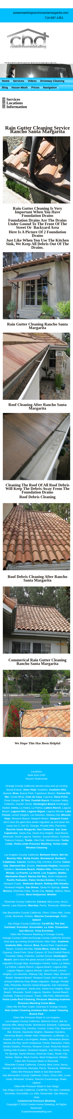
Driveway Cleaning (52, 80)
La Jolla (49, 927)
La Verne (34, 872)
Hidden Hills (43, 869)
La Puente (22, 872)
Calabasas (9, 861)
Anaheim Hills (57, 789)
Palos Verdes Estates (42, 880)
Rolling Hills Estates (56, 883)
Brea (15, 793)
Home (5, 80)
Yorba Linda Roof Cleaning (18, 999)
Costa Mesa (41, 948)
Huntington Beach (44, 804)
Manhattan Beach (16, 876)
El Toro (25, 800)
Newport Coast (59, 818)
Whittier (52, 894)
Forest (6, 815)
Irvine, (15, 807)
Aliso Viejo (29, 789)
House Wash (20, 87)
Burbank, (60, 858)
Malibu (62, 872)
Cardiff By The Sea (53, 923)
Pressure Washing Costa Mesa (36, 1003)
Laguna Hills (18, 811)
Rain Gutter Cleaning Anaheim (23, 1010)
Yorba (65, 840)
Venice (49, 891)
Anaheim (63, 941)
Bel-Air (64, 854)
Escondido (36, 927)
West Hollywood (36, 894)
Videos (32, 80)
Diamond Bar (18, 865)
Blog (5, 87)
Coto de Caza (34, 796)
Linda (8, 843)
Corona (41, 901)
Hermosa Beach (25, 869)
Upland (36, 919)
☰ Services (11, 99)
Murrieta (33, 905)
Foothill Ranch (40, 800)
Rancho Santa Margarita (21, 829)
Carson (21, 861)
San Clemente (45, 829)
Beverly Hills (14, 858)
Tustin (28, 840)
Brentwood (47, 858)
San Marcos (26, 930)
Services (18, 80)
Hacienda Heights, (47, 865)
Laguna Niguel (36, 811)
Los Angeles (49, 872)
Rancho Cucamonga (46, 916)
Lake (67, 811)
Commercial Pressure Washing (36, 1100)
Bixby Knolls (31, 858)
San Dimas (32, 887)
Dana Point (61, 796)
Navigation (50, 87)
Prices (35, 87)
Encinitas (22, 927)
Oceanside (61, 927)
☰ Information (14, 106)
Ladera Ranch (52, 807)
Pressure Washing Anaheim (53, 999)
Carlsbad (9, 927)
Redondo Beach (32, 883)
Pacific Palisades (17, 880)
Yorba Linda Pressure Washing (32, 843)
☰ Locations (12, 103)
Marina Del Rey (37, 876)
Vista (38, 930)
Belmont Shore (49, 854)
